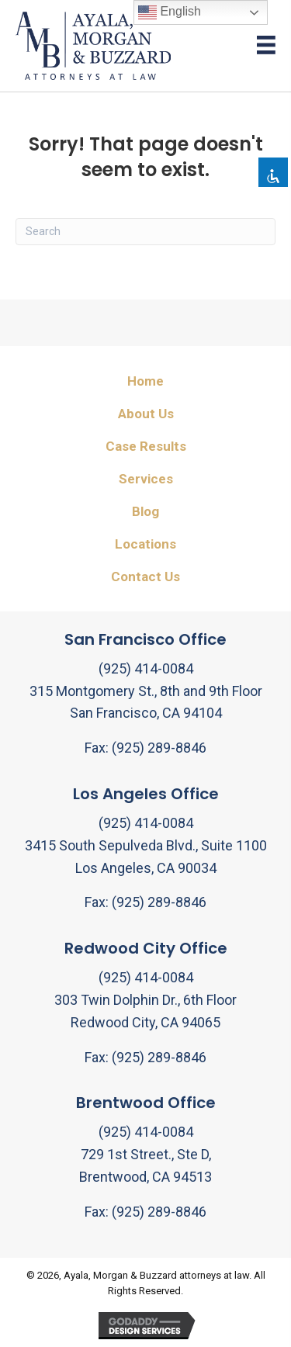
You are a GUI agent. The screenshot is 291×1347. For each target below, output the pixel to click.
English (169, 12)
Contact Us (145, 576)
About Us (146, 413)
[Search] (145, 231)
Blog (145, 511)
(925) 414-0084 (146, 668)
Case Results (146, 446)
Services (146, 479)
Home (145, 381)
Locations (145, 544)
